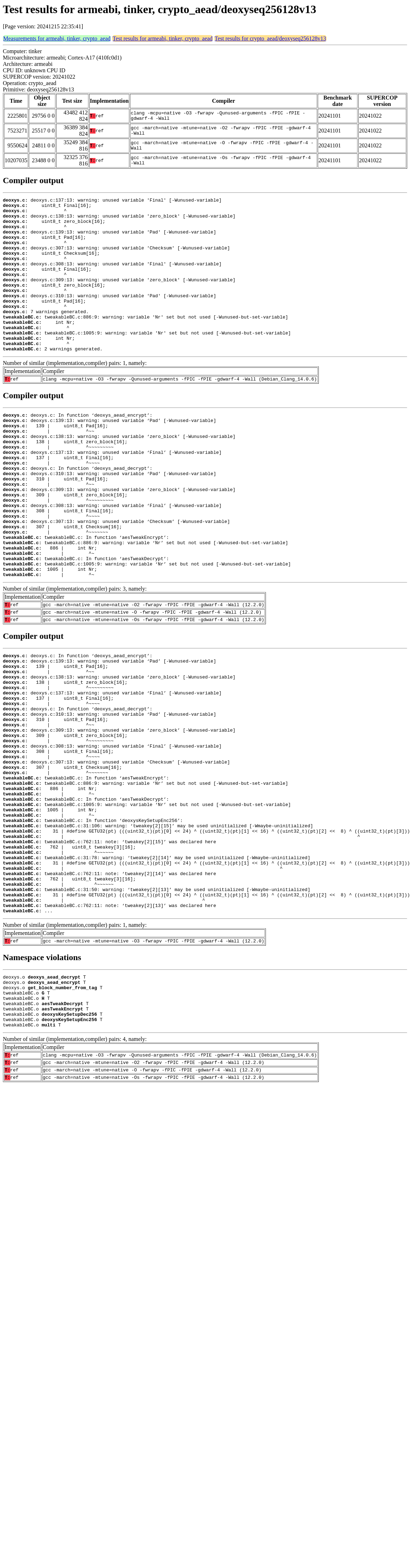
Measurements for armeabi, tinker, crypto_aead (56, 38)
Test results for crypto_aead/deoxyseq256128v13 (270, 38)
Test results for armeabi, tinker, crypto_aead (162, 38)
